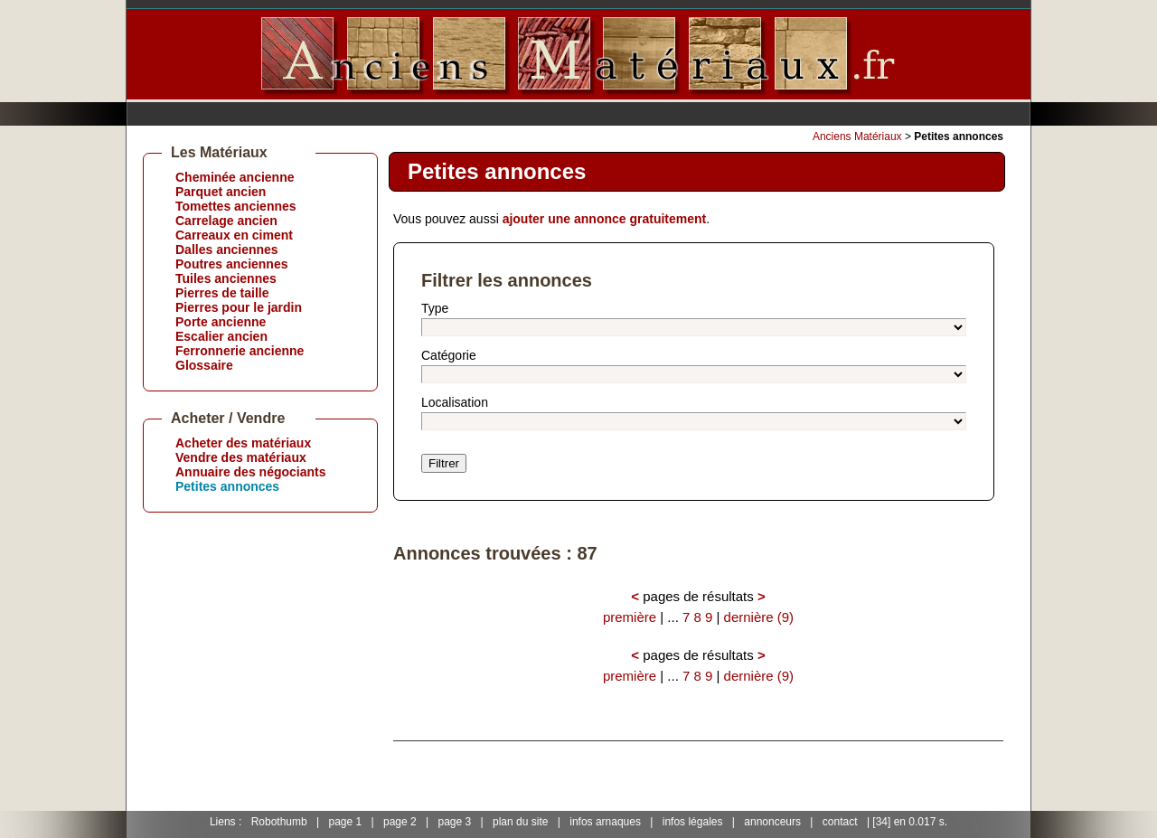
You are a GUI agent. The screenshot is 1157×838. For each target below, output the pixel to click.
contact (840, 821)
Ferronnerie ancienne (239, 351)
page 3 (455, 821)
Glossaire (204, 365)
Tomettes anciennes (235, 206)
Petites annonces (227, 486)
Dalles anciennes (226, 249)
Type (434, 308)
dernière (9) (759, 617)
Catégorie (448, 355)
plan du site (520, 821)
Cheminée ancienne (235, 177)
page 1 (345, 821)
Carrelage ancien (226, 220)
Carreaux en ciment (234, 235)
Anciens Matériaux (857, 136)
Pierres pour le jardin (238, 307)
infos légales (693, 821)
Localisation (454, 402)
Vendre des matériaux (240, 457)
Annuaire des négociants (250, 472)
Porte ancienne (220, 322)
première (629, 617)
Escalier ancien (221, 336)
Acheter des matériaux (243, 443)
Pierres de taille (222, 293)
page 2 (400, 821)
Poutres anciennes (231, 264)
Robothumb (279, 821)
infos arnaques (605, 821)
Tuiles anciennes (226, 278)
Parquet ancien (220, 191)
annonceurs (772, 821)
